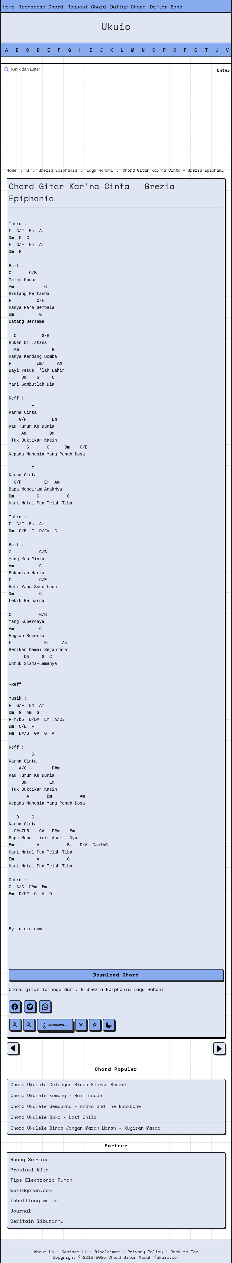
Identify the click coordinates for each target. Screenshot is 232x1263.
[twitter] (30, 1006)
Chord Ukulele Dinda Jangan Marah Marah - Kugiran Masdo (85, 1128)
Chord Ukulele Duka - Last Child (54, 1117)
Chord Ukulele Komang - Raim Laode (56, 1095)
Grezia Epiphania (108, 989)
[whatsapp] (45, 1006)
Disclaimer (107, 1252)
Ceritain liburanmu (36, 1221)
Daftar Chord (128, 6)
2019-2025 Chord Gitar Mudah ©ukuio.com (131, 1257)
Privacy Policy (145, 1252)
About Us (44, 1252)
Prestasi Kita (29, 1169)
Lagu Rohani (149, 989)
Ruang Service (29, 1159)
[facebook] (15, 1006)
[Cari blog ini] (116, 69)
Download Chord (116, 974)
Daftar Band (166, 6)
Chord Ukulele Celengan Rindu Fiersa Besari (69, 1084)
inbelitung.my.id (34, 1200)
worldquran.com (31, 1190)
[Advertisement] (116, 122)
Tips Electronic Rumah (41, 1180)
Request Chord (86, 6)
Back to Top (184, 1252)
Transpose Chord (41, 6)
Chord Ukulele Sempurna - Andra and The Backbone (76, 1106)
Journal (20, 1210)
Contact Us (74, 1252)
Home (8, 6)
